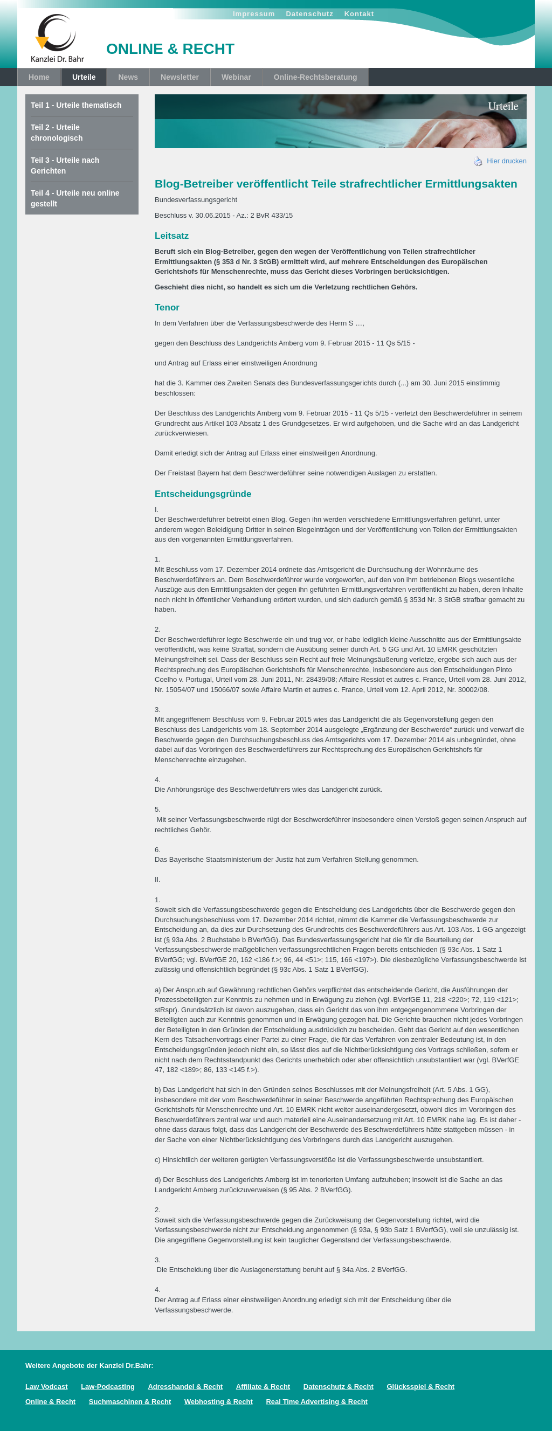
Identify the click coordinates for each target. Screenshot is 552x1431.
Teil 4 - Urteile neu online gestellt (75, 198)
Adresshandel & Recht (185, 1386)
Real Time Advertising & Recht (317, 1402)
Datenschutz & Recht (338, 1386)
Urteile (84, 77)
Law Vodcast (46, 1386)
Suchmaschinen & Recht (130, 1402)
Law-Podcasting (108, 1386)
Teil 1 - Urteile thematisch (76, 105)
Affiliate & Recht (263, 1386)
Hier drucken (500, 161)
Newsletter (180, 77)
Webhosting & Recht (218, 1402)
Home (39, 77)
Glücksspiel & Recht (420, 1386)
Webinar (236, 77)
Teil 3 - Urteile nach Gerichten (65, 165)
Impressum (254, 14)
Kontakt (359, 14)
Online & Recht (50, 1402)
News (128, 77)
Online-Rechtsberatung (315, 77)
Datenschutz (309, 14)
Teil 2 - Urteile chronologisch (56, 132)
